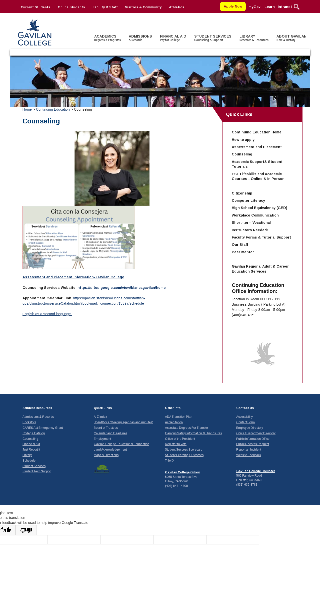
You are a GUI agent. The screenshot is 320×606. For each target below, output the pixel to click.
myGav (254, 7)
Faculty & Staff (105, 7)
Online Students (71, 7)
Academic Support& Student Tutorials (257, 164)
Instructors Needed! (250, 230)
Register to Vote (175, 444)
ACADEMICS (107, 38)
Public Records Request (252, 444)
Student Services (34, 466)
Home (27, 109)
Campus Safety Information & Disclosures (193, 433)
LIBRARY (254, 38)
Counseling (242, 154)
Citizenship (242, 193)
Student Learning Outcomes (184, 455)
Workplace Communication (255, 215)
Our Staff (240, 245)
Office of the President (180, 439)
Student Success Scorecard (183, 449)
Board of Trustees (106, 428)
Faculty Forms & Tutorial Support (261, 237)
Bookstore (29, 422)
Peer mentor (243, 252)
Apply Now (233, 6)
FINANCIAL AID (173, 38)
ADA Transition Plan (178, 417)
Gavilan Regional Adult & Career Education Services (260, 268)
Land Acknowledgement (110, 449)
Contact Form (245, 422)
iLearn (269, 7)
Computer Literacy (248, 200)
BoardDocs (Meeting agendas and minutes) (123, 422)
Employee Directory (249, 428)
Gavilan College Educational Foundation (121, 444)
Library (27, 455)
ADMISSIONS (140, 38)
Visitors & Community (143, 7)
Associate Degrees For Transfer (186, 428)
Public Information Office (253, 439)
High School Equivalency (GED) (259, 208)
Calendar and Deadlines (110, 433)
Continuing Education (53, 109)
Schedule (29, 460)
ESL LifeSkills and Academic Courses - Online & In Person (258, 176)
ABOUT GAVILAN (291, 38)
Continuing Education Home (257, 132)
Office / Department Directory (256, 433)
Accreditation (174, 422)
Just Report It (31, 449)
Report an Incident (248, 449)
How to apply (243, 140)
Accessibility (244, 417)
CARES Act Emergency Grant (42, 428)
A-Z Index (100, 417)
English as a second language (47, 314)
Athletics (176, 7)
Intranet (285, 7)
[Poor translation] (26, 530)
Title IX (169, 460)
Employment (102, 439)
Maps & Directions (106, 455)
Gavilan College (35, 32)
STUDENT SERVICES (213, 38)
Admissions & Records (38, 417)
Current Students (35, 7)
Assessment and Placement (257, 147)
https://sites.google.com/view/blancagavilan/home (121, 288)
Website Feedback (248, 455)
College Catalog (33, 433)
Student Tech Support (36, 471)
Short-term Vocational (251, 223)
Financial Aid (31, 444)
